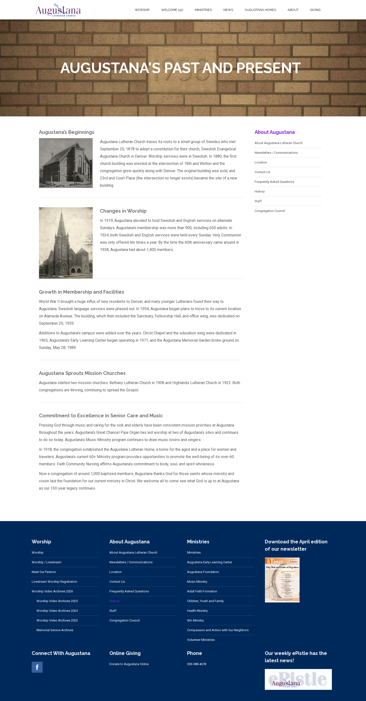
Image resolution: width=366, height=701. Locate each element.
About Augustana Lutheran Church (279, 143)
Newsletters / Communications (276, 152)
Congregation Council (270, 211)
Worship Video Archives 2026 (52, 591)
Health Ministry (197, 610)
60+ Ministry (195, 620)
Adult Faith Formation (202, 591)
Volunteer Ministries (201, 640)
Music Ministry (197, 581)
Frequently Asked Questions (274, 182)
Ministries (194, 552)
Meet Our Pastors (44, 572)
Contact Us (262, 172)
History (260, 191)
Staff (258, 201)
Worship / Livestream (46, 562)
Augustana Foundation (203, 572)
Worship (38, 552)
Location (261, 162)
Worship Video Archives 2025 (57, 601)
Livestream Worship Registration (54, 581)
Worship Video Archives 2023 (57, 620)
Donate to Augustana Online (129, 664)
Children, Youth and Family (205, 601)
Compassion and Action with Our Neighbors (218, 630)
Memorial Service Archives (55, 630)
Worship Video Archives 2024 (57, 610)
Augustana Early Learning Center (209, 562)
